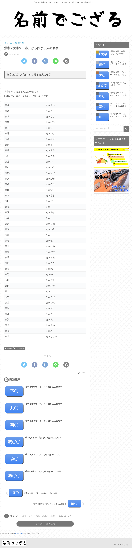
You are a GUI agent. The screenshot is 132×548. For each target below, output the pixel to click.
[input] (111, 128)
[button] (126, 129)
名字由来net (19, 534)
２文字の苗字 (19, 349)
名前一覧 (8, 349)
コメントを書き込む (45, 524)
